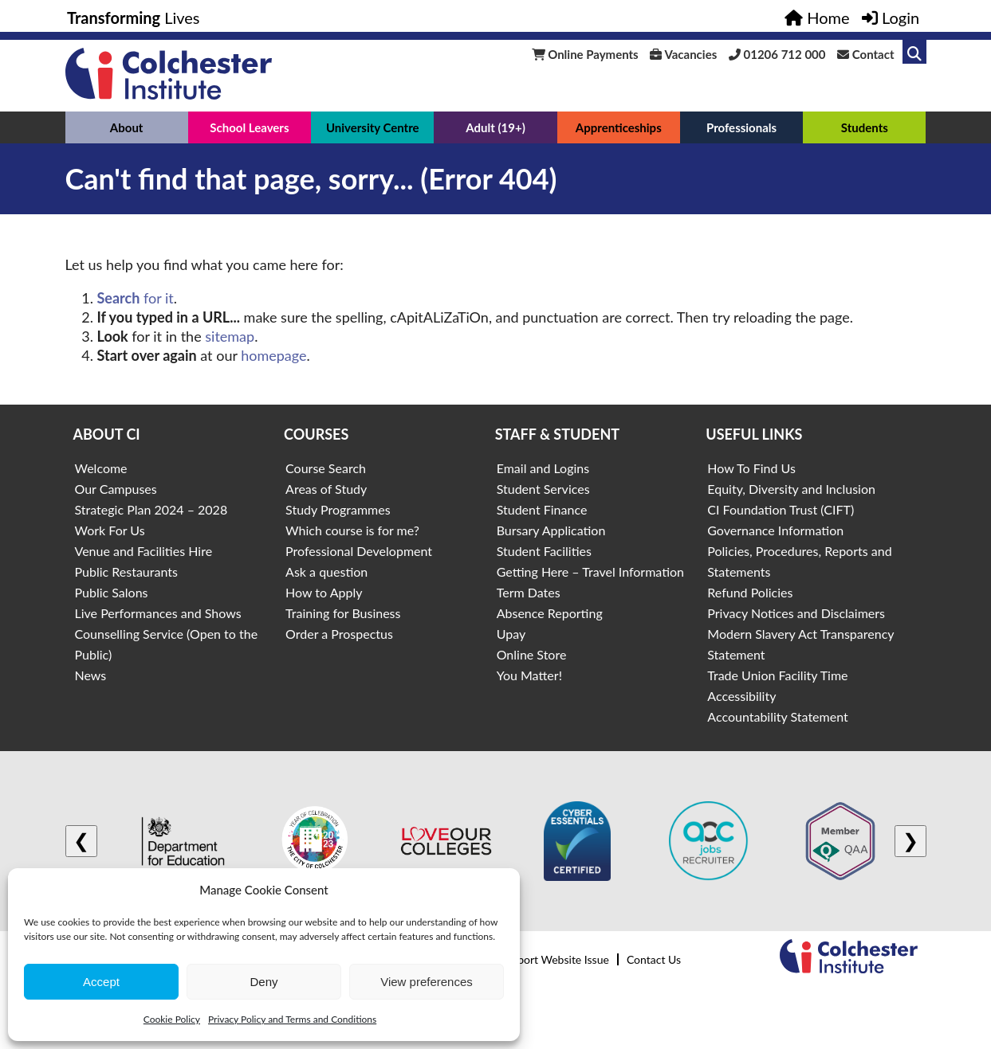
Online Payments (585, 54)
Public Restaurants (126, 571)
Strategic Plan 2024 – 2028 (151, 509)
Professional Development (358, 550)
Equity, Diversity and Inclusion (791, 488)
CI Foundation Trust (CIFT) (780, 509)
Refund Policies (749, 592)
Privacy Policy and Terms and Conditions (292, 1019)
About (127, 127)
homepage (273, 355)
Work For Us (110, 530)
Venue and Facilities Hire (144, 550)
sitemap (229, 336)
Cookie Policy (172, 1019)
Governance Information (775, 530)
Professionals (741, 127)
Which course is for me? (352, 530)
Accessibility (741, 695)
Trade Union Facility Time (777, 675)
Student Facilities (544, 550)
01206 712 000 (777, 54)
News (91, 675)
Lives (133, 17)
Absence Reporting (550, 612)
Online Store (532, 654)
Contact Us (654, 959)
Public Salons (111, 592)
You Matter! (529, 675)
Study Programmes (338, 509)
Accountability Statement (777, 716)
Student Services (543, 488)
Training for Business (342, 612)
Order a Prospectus (339, 633)
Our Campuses (116, 488)
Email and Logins (543, 468)
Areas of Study (326, 488)
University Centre (372, 127)
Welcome (101, 468)
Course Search (325, 468)
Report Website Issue (557, 959)
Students (864, 127)
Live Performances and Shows (158, 612)
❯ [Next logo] (910, 840)
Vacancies (683, 54)
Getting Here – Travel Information (590, 571)
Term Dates (528, 592)
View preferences (426, 981)
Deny (263, 981)
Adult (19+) (495, 127)
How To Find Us (751, 468)
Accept (101, 981)
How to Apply (323, 592)
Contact (865, 54)
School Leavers (249, 127)
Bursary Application (551, 530)
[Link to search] (914, 52)
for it (135, 298)
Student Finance (542, 509)
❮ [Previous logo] (81, 840)
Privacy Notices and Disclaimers (796, 612)
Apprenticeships (619, 127)
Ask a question (326, 571)
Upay (511, 633)
